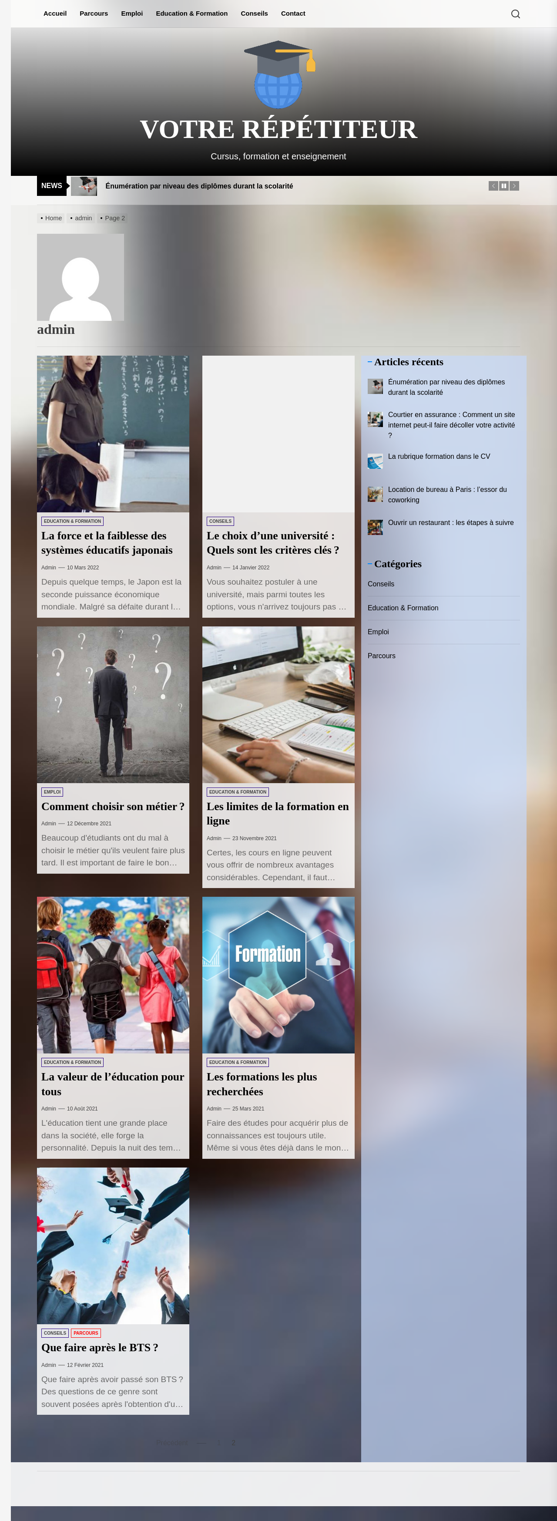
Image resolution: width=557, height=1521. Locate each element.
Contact (293, 13)
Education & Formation (192, 13)
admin (48, 568)
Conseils (254, 13)
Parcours (94, 13)
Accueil (55, 13)
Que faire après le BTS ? (104, 1362)
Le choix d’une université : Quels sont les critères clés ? (276, 549)
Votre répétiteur (278, 129)
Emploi (132, 13)
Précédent (172, 1457)
